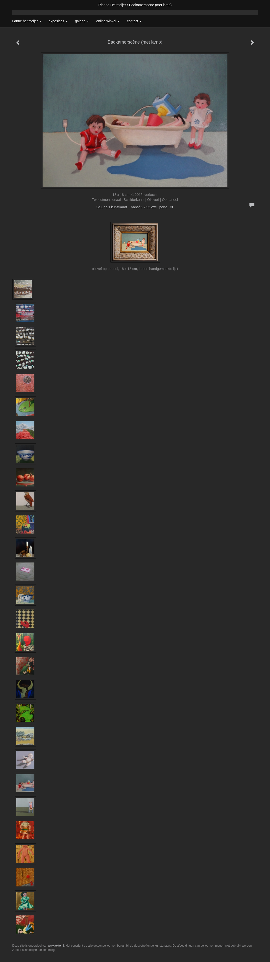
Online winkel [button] (108, 21)
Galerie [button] (82, 21)
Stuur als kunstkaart (135, 207)
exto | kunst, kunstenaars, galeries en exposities (26, 5)
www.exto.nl (56, 945)
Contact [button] (134, 21)
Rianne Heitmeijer (112, 5)
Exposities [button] (58, 21)
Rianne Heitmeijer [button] (26, 21)
